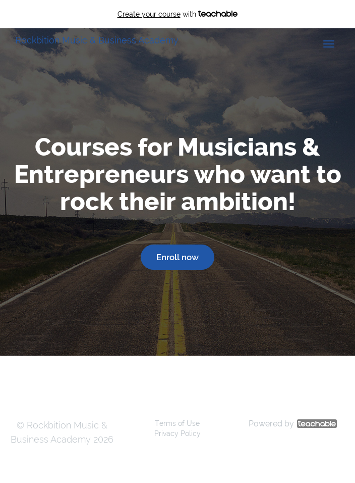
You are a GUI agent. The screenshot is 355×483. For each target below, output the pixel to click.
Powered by (293, 423)
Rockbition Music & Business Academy (97, 40)
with (177, 14)
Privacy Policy (177, 433)
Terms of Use (177, 423)
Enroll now (177, 257)
